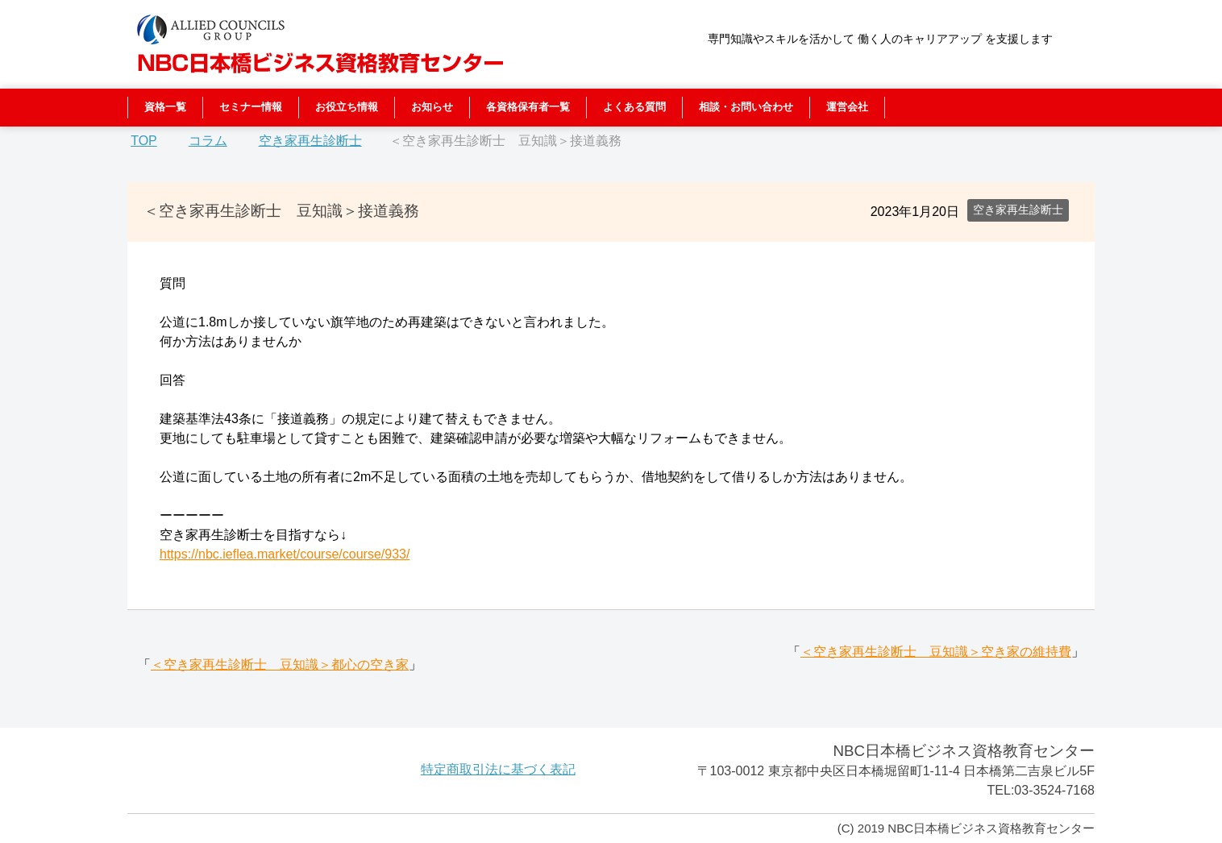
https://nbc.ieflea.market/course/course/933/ (284, 554)
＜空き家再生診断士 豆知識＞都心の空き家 (280, 664)
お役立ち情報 (346, 107)
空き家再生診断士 (1018, 209)
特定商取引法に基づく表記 (498, 769)
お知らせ (432, 107)
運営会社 (847, 107)
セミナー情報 (250, 107)
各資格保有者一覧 (528, 107)
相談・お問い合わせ (746, 107)
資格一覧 (165, 107)
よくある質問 (634, 107)
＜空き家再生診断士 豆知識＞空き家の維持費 (935, 651)
